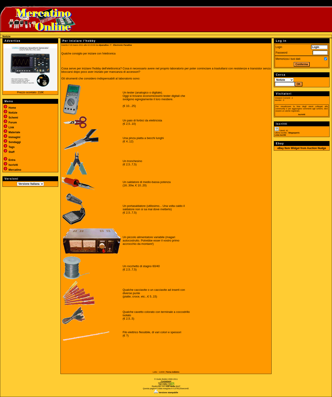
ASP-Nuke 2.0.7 (172, 386)
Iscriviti (10, 164)
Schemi (10, 117)
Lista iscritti (280, 135)
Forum (10, 122)
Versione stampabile (166, 392)
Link (8, 127)
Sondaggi (12, 142)
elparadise (104, 45)
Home (9, 107)
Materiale (11, 132)
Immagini (11, 137)
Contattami (166, 381)
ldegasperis (294, 133)
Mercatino (12, 169)
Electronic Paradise (122, 45)
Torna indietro (172, 372)
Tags (8, 147)
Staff (8, 152)
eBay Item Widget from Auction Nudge (301, 148)
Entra (9, 160)
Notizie (10, 112)
